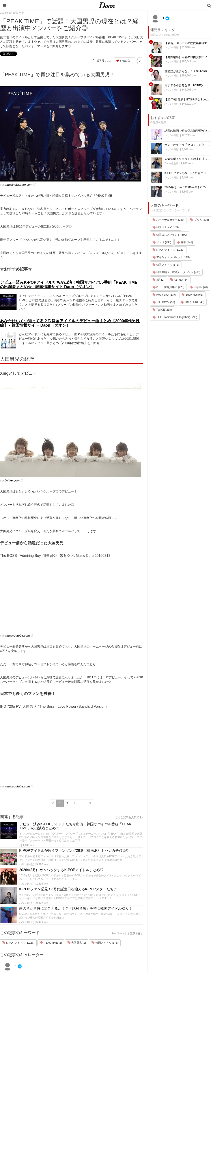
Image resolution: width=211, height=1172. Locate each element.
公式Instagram (171, 1124)
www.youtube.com (17, 635)
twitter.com (12, 480)
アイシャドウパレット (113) (171, 257)
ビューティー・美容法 (138, 1119)
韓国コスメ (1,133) (166, 227)
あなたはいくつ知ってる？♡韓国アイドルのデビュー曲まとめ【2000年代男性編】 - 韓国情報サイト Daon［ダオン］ (70, 323)
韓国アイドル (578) (104, 942)
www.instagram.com (18, 184)
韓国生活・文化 (134, 1147)
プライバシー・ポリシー (177, 1101)
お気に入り (124, 60)
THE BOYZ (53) (164, 302)
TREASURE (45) (192, 302)
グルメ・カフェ (134, 1124)
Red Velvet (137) (164, 294)
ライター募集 (170, 1119)
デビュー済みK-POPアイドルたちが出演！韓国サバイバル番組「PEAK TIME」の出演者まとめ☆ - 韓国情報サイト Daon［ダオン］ (70, 284)
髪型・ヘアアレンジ (137, 1113)
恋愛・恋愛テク (134, 1130)
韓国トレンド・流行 (137, 1136)
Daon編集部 (171, 163)
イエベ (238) (162, 242)
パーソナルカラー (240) (169, 219)
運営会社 (167, 1090)
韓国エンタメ (132, 1090)
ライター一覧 (170, 1113)
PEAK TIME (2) (51, 942)
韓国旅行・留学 (134, 1096)
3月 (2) (158, 279)
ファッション (132, 1101)
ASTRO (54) (179, 279)
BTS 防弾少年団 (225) (168, 287)
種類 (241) (185, 242)
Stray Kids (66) (192, 294)
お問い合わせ (170, 1107)
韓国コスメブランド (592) (170, 234)
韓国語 (128, 1142)
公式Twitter (169, 1130)
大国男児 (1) (76, 942)
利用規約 (167, 1096)
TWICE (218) (162, 309)
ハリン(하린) (26, 864)
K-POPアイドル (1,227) (18, 942)
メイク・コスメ (134, 1107)
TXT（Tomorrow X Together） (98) (175, 317)
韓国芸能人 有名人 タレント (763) (176, 272)
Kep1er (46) (199, 287)
